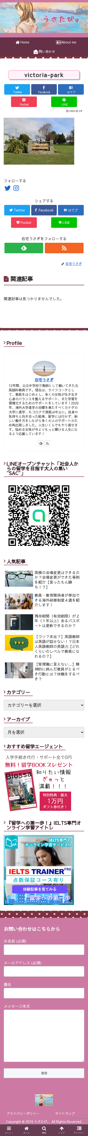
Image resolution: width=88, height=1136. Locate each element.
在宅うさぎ (44, 379)
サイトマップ (65, 1122)
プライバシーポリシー (23, 1122)
